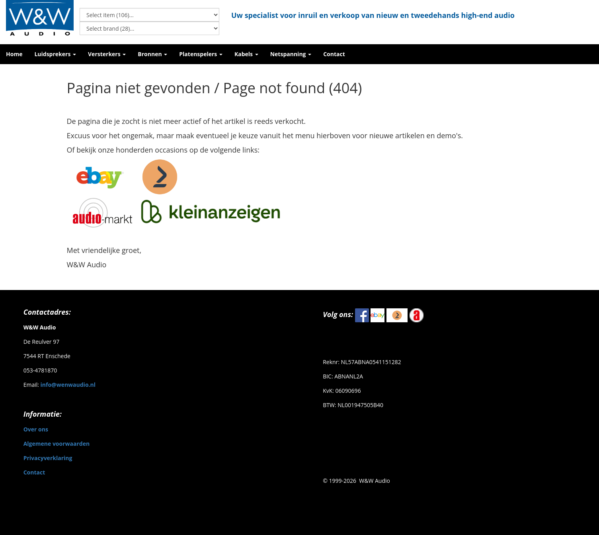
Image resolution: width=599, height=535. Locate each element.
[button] (55, 54)
